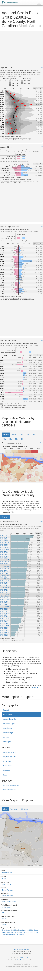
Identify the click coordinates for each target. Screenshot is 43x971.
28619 (4, 901)
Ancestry (6, 737)
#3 (42, 226)
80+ (22, 439)
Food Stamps (7, 761)
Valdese (10, 890)
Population (6, 710)
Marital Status (7, 728)
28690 (14, 901)
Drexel (4, 890)
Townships (13, 809)
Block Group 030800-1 (25, 930)
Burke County (6, 907)
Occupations (7, 766)
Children (6, 435)
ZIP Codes (24, 809)
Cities (5, 809)
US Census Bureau (26, 958)
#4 (42, 340)
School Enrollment (9, 790)
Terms (21, 949)
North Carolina (7, 873)
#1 (42, 67)
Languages (7, 742)
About (16, 949)
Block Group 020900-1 (9, 930)
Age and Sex (7, 714)
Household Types (9, 723)
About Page (34, 687)
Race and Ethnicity (9, 719)
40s (34, 435)
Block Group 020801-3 (21, 932)
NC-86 (4, 924)
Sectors (5, 775)
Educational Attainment (11, 785)
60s (10, 439)
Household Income (9, 752)
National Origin (8, 733)
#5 (40, 443)
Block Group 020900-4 (16, 934)
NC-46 (4, 918)
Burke (4, 878)
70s (16, 439)
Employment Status (9, 757)
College (14, 435)
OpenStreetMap (22, 960)
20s (22, 435)
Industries (6, 770)
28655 (9, 901)
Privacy (26, 949)
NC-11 (4, 913)
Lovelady (10, 896)
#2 (42, 147)
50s (4, 439)
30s (28, 435)
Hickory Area (6, 884)
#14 (41, 521)
